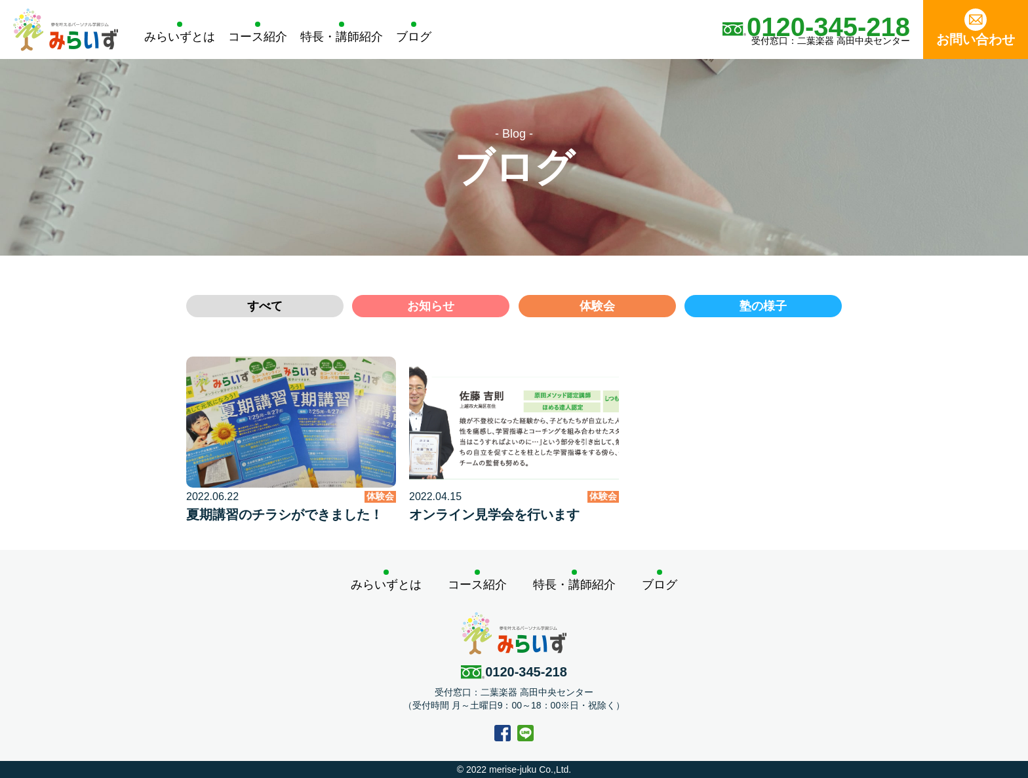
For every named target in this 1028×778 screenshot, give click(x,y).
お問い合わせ (975, 28)
